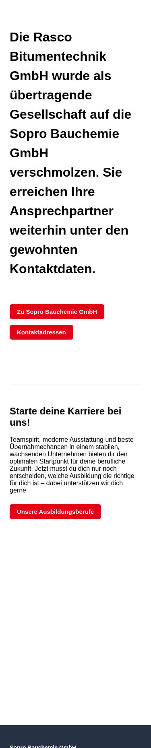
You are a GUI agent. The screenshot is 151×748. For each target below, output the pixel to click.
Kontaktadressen (41, 332)
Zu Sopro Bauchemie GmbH (57, 311)
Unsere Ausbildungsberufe (55, 511)
